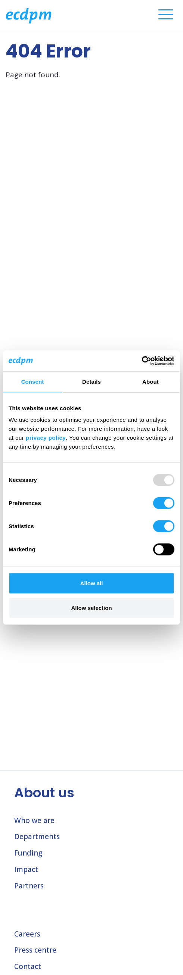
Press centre (35, 950)
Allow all (91, 583)
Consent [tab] (32, 381)
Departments (37, 836)
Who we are (34, 820)
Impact (26, 869)
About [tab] (150, 381)
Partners (29, 886)
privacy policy (46, 437)
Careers (27, 934)
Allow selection (91, 607)
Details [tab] (91, 381)
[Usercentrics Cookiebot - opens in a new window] (141, 361)
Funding (28, 853)
